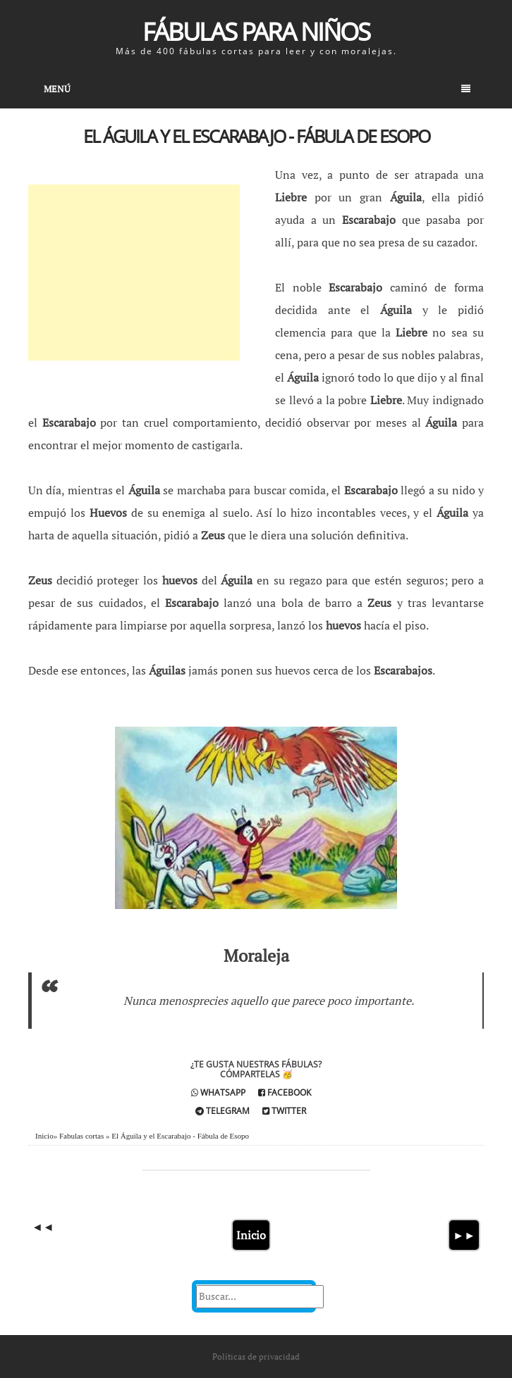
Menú (257, 88)
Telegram (222, 1111)
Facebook (284, 1092)
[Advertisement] (134, 272)
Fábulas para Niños (256, 31)
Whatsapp (218, 1092)
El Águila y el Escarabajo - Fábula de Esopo (256, 136)
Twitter (284, 1111)
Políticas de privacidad (256, 1356)
